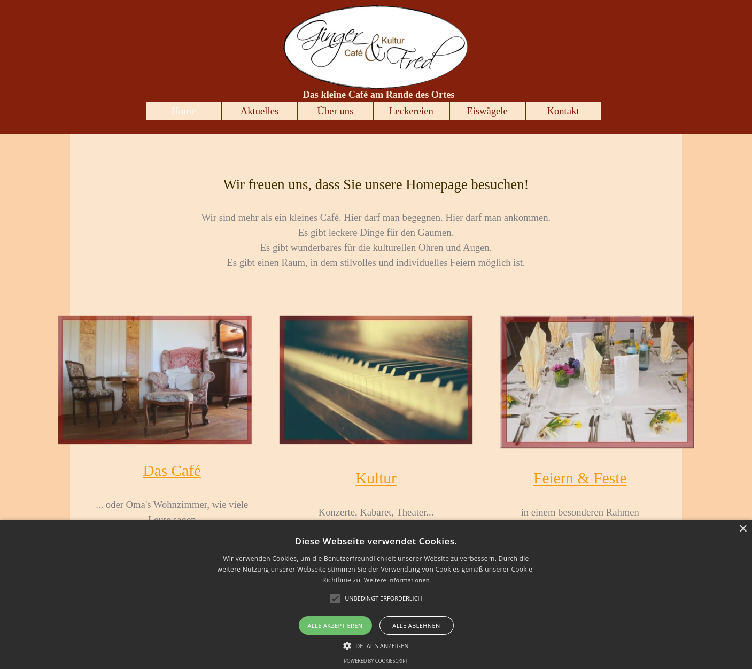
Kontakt (563, 111)
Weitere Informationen (397, 580)
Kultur (376, 478)
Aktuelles (260, 111)
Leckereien (411, 111)
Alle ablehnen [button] (416, 625)
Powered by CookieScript (376, 660)
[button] (376, 644)
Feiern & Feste (579, 478)
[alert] (376, 594)
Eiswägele (487, 111)
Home (184, 111)
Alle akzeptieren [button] (335, 625)
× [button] (743, 529)
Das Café (172, 470)
